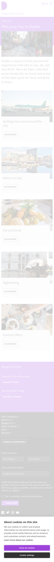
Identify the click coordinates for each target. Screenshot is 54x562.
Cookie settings (27, 555)
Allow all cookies (27, 548)
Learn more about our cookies (18, 540)
